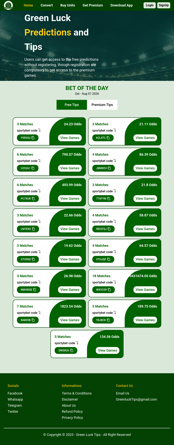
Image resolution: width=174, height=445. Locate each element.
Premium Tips (102, 105)
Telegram (15, 405)
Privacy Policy (72, 418)
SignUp (164, 5)
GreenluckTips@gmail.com (136, 399)
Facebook (15, 393)
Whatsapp (15, 399)
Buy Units (67, 5)
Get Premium (93, 5)
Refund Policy (72, 411)
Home (28, 5)
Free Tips (72, 105)
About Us (69, 405)
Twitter (13, 411)
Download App (122, 5)
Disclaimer (70, 399)
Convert (47, 5)
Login (149, 5)
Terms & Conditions (77, 393)
